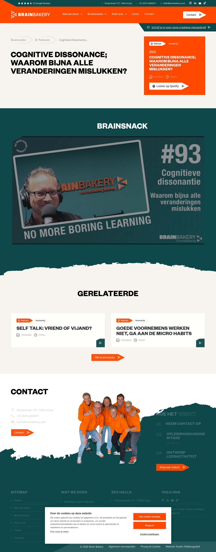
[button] (72, 14)
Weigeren (149, 525)
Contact (191, 14)
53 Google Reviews (41, 3)
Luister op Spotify (168, 86)
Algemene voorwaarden (122, 546)
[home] (30, 15)
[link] (194, 14)
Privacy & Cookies (150, 546)
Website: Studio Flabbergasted (183, 546)
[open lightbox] (108, 190)
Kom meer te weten (59, 531)
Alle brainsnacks (105, 360)
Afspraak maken (170, 470)
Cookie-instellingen (149, 534)
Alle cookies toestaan (149, 517)
